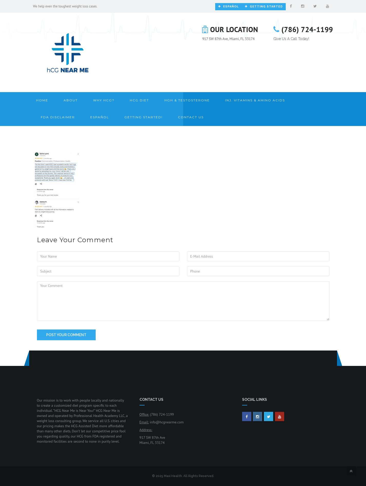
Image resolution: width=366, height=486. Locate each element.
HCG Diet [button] (139, 100)
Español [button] (99, 117)
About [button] (71, 100)
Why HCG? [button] (103, 100)
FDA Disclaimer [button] (58, 117)
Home (42, 100)
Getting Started (264, 6)
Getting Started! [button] (143, 117)
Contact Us (191, 117)
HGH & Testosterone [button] (187, 100)
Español (228, 6)
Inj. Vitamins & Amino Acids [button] (255, 100)
